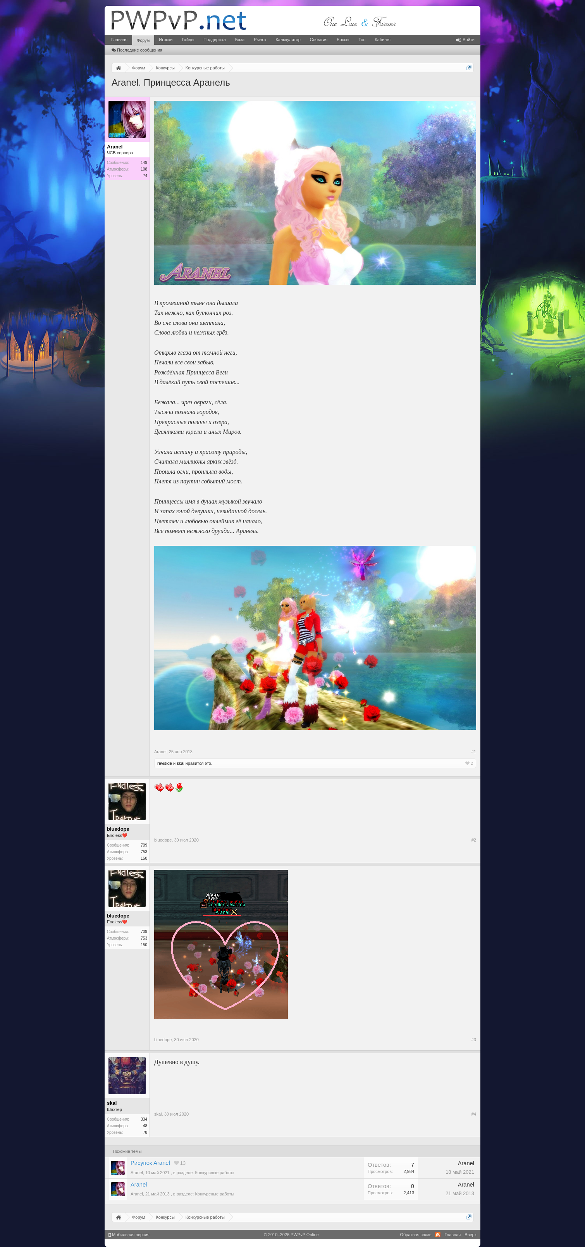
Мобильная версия (129, 1234)
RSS (437, 1234)
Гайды (188, 39)
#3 (473, 1039)
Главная (119, 39)
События (318, 39)
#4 (473, 1114)
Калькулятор (287, 39)
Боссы (343, 39)
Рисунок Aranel (150, 1163)
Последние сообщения (137, 50)
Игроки (165, 39)
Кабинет (383, 39)
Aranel (139, 1184)
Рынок (260, 39)
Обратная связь (415, 1234)
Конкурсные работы (214, 1172)
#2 (473, 840)
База (239, 39)
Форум (143, 40)
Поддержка (214, 39)
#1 (473, 751)
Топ (361, 39)
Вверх (471, 1234)
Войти (465, 39)
